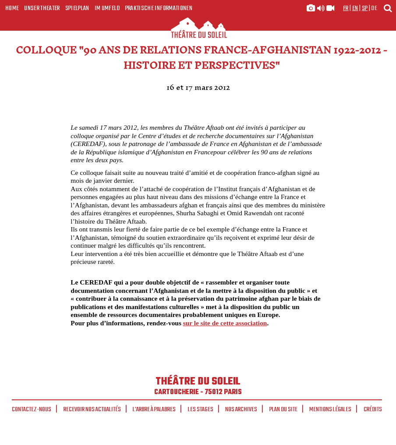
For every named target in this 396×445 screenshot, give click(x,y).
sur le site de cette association (225, 323)
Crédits (373, 409)
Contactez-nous (31, 409)
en (355, 8)
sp (365, 8)
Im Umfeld (107, 8)
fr (346, 8)
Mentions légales (330, 409)
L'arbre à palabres (154, 409)
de (374, 8)
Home (12, 8)
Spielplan (77, 8)
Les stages (200, 409)
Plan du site (283, 409)
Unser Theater (42, 8)
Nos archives (241, 409)
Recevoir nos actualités (92, 409)
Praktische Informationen (158, 8)
